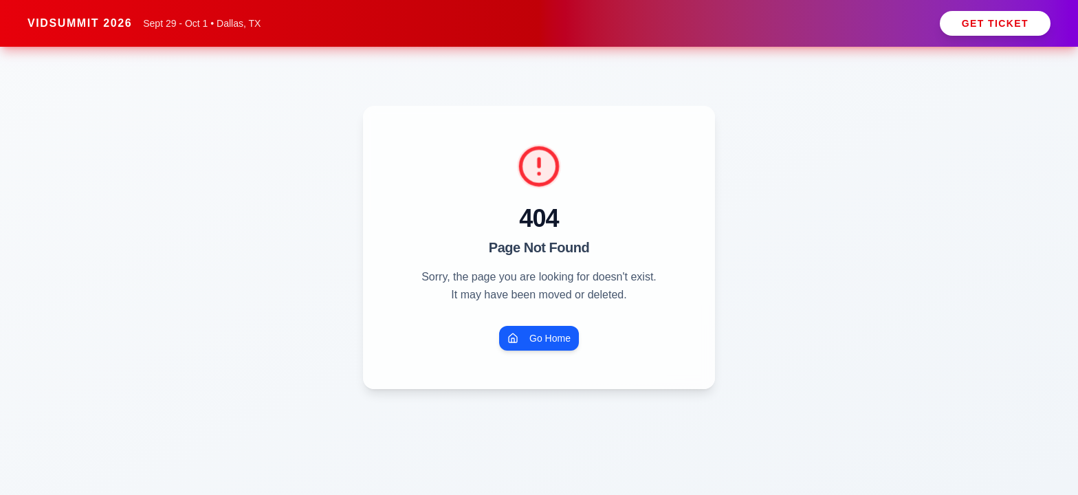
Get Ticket (995, 23)
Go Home (539, 338)
